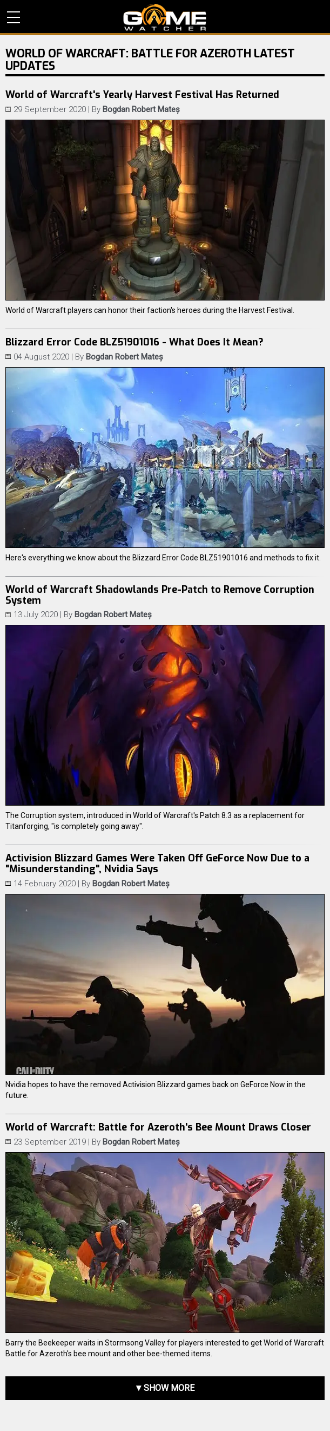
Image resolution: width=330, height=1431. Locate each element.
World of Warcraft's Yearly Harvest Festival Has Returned (142, 94)
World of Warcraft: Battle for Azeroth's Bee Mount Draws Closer (158, 1127)
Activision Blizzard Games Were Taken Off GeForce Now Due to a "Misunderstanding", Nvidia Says (157, 863)
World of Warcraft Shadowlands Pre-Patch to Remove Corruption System (159, 595)
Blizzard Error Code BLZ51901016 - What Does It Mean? (134, 342)
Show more (169, 1388)
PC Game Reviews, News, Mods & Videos (165, 17)
